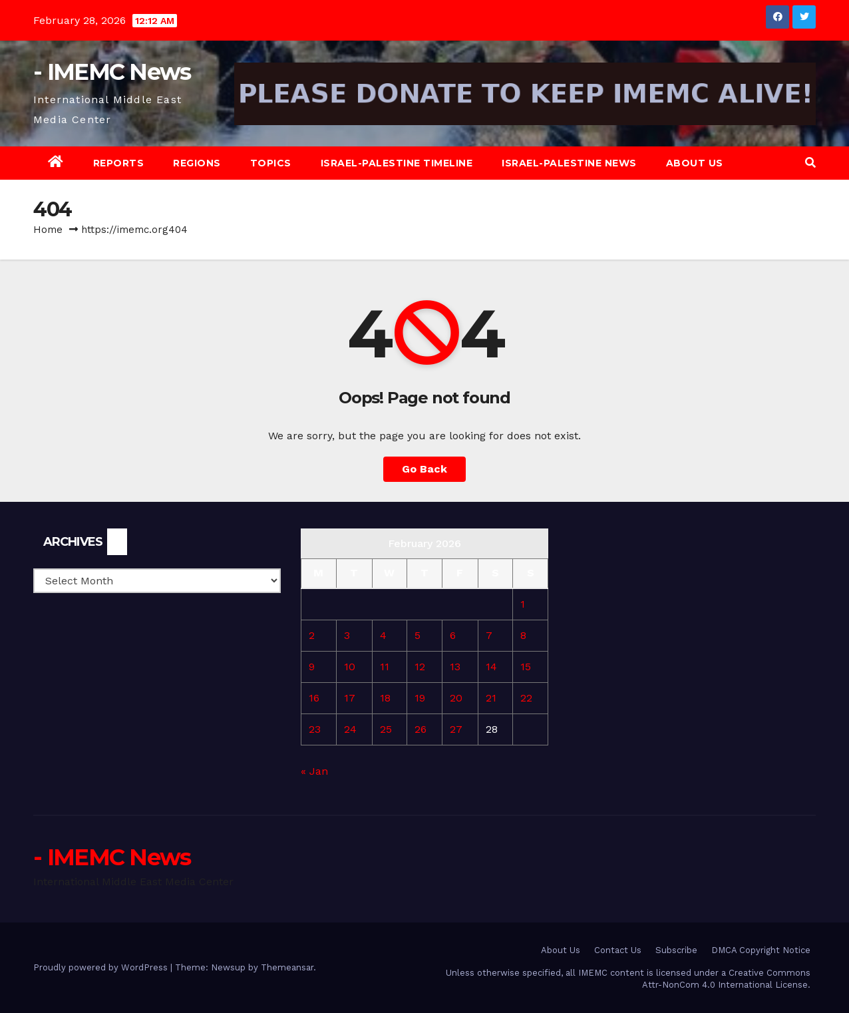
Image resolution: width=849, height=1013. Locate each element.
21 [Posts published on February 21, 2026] (491, 698)
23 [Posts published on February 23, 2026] (315, 729)
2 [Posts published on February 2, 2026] (312, 635)
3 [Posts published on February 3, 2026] (347, 635)
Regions (197, 163)
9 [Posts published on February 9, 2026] (312, 666)
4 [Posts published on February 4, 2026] (383, 635)
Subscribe (676, 950)
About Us (694, 163)
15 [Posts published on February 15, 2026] (525, 666)
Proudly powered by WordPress (101, 967)
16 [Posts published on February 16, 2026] (314, 698)
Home (48, 230)
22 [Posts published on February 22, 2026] (526, 698)
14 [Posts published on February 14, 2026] (491, 666)
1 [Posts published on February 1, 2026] (522, 604)
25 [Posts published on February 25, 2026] (386, 729)
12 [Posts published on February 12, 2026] (420, 666)
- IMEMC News (112, 72)
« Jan (314, 771)
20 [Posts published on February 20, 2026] (456, 698)
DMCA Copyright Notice (760, 950)
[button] (810, 162)
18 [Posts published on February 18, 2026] (385, 698)
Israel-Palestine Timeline (397, 163)
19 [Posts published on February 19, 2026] (420, 698)
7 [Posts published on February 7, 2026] (489, 635)
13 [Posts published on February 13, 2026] (455, 666)
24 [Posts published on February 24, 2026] (350, 729)
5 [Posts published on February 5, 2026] (418, 635)
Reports (118, 163)
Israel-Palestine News (569, 163)
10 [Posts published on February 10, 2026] (349, 666)
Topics (270, 163)
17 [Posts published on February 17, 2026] (349, 698)
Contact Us (617, 950)
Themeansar (287, 967)
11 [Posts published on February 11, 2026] (384, 666)
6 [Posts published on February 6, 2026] (453, 635)
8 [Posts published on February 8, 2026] (523, 635)
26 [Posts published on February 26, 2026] (420, 729)
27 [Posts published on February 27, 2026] (456, 729)
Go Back (424, 469)
